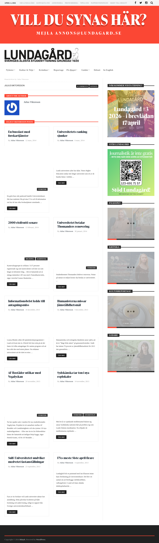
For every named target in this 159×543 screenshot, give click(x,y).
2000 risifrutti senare (23, 222)
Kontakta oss (43, 3)
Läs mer (12, 208)
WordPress (40, 539)
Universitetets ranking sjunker (72, 134)
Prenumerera (71, 3)
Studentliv (90, 415)
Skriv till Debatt (118, 3)
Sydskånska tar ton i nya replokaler (73, 375)
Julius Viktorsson (32, 102)
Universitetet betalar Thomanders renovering (73, 224)
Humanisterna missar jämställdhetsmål (71, 303)
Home (6, 79)
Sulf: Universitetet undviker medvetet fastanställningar (26, 460)
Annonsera (57, 3)
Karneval (41, 259)
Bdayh (22, 539)
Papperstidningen (99, 3)
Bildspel (30, 259)
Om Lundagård (27, 3)
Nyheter (42, 189)
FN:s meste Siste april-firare (75, 458)
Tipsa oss (84, 3)
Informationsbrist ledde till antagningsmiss (26, 303)
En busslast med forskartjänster (19, 134)
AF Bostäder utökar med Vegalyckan (24, 375)
